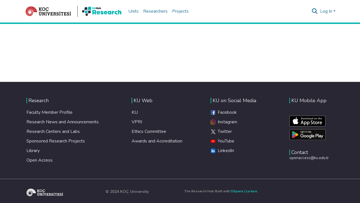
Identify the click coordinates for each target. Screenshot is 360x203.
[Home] (48, 11)
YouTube (222, 141)
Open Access (39, 160)
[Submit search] (314, 11)
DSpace (237, 191)
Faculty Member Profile (49, 112)
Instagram (224, 122)
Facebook (224, 112)
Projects (180, 11)
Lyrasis (251, 191)
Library (33, 151)
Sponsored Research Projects (55, 141)
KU (135, 112)
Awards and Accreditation (157, 141)
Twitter (221, 131)
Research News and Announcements (62, 122)
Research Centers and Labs (53, 131)
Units (133, 11)
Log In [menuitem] (326, 11)
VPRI (137, 122)
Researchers (155, 11)
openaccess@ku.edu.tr (309, 157)
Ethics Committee (149, 131)
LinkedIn (222, 151)
